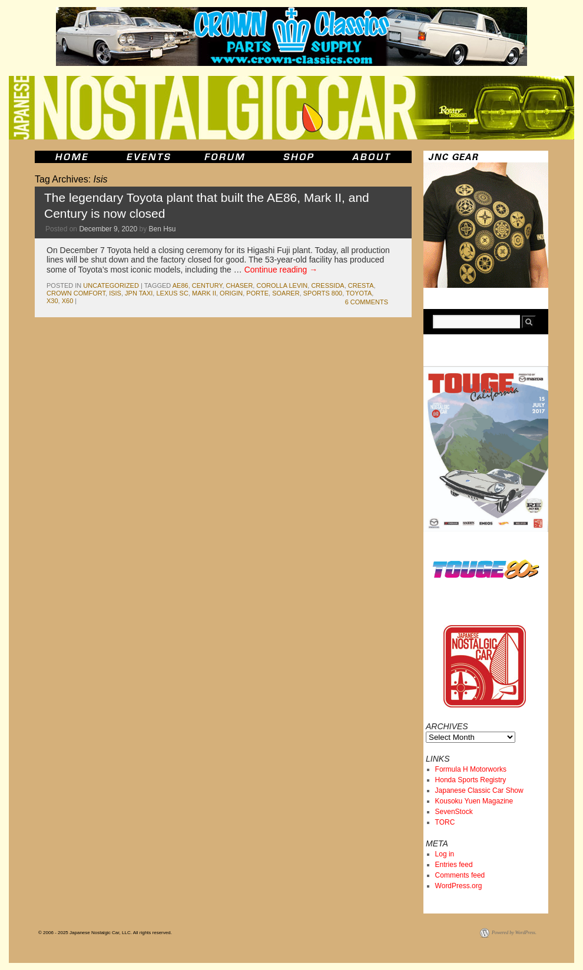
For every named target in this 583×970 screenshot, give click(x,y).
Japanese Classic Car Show (479, 790)
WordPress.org (458, 886)
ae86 (180, 285)
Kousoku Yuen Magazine (474, 801)
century (207, 285)
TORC (445, 822)
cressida (327, 285)
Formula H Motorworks (470, 769)
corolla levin (281, 285)
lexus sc (172, 293)
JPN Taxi (139, 293)
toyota (359, 293)
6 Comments (366, 301)
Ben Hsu (162, 229)
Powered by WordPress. (514, 932)
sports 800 (322, 293)
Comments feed (460, 875)
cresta (361, 285)
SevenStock (454, 812)
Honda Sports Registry (470, 780)
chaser (239, 285)
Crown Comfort (76, 293)
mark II (204, 293)
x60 (68, 300)
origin (231, 293)
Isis (115, 293)
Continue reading (281, 269)
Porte (257, 293)
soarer (285, 293)
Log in (445, 854)
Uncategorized (111, 285)
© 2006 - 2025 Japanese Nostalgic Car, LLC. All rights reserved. (105, 932)
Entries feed (454, 865)
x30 (52, 300)
